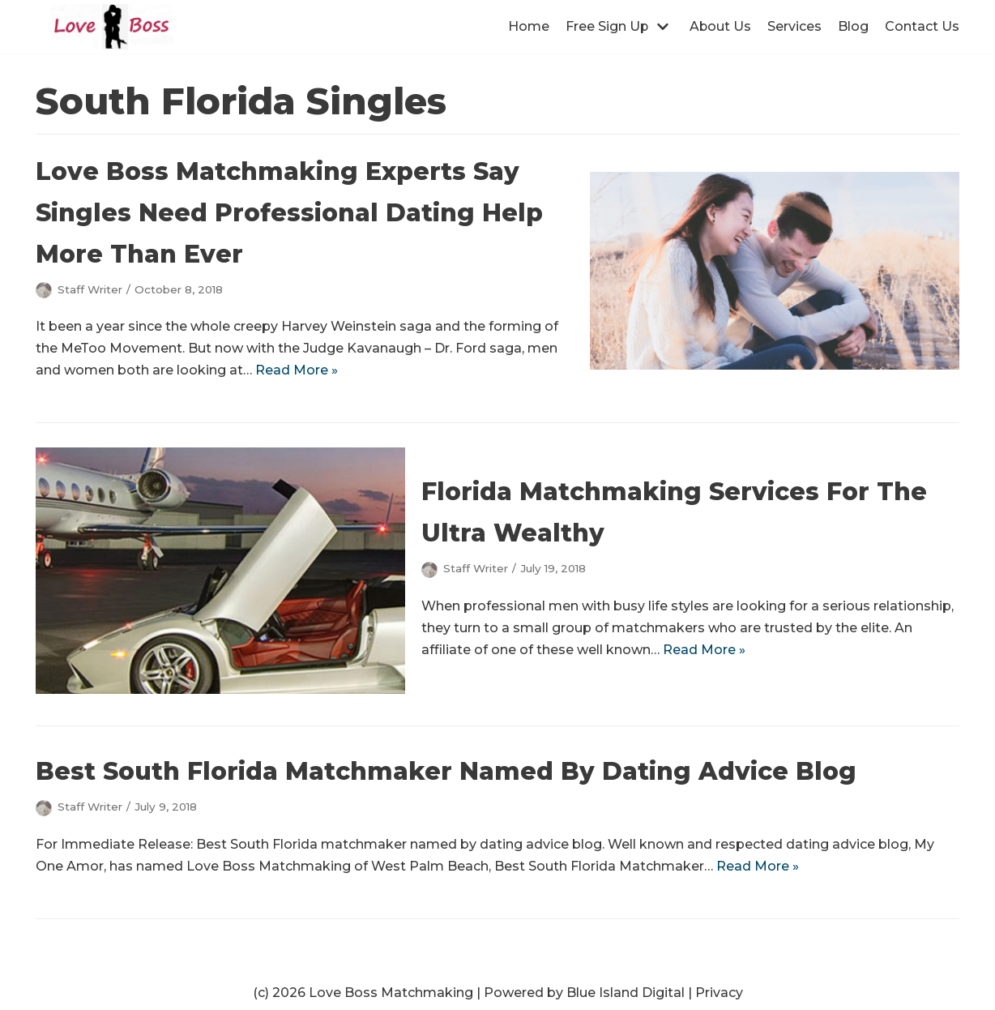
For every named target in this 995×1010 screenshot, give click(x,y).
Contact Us (922, 26)
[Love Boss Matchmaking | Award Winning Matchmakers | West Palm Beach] (112, 26)
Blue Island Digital (625, 992)
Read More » (296, 370)
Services (794, 26)
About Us (720, 26)
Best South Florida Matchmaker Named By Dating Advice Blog (446, 771)
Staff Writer (90, 289)
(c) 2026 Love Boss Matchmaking (363, 992)
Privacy (719, 992)
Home (527, 26)
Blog (853, 26)
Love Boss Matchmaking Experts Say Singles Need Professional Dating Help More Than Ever (289, 212)
